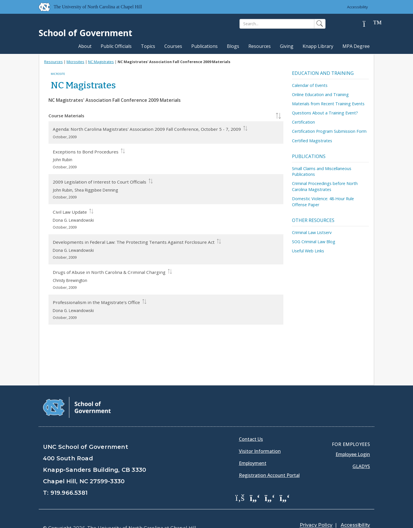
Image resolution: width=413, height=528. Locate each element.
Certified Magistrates (312, 140)
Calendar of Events (310, 85)
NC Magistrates (101, 61)
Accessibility (357, 6)
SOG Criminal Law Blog (313, 241)
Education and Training (323, 73)
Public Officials (116, 46)
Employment (252, 448)
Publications (204, 46)
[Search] (276, 24)
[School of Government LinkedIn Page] (270, 483)
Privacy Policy (316, 510)
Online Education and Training (320, 94)
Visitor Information (260, 436)
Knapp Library (318, 46)
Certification (303, 122)
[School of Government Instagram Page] (285, 483)
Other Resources (313, 220)
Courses (173, 46)
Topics (148, 46)
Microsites (75, 61)
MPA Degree (356, 46)
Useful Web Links (308, 251)
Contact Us (251, 424)
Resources (259, 46)
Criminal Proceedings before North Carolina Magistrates (325, 186)
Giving (286, 46)
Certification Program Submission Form (329, 131)
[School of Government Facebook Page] (240, 483)
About (84, 46)
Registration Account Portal (269, 460)
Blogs (233, 46)
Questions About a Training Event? (325, 113)
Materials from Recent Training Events (328, 103)
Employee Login (353, 440)
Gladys (361, 452)
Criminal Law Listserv (312, 232)
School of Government (85, 33)
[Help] (368, 24)
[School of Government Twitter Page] (255, 483)
